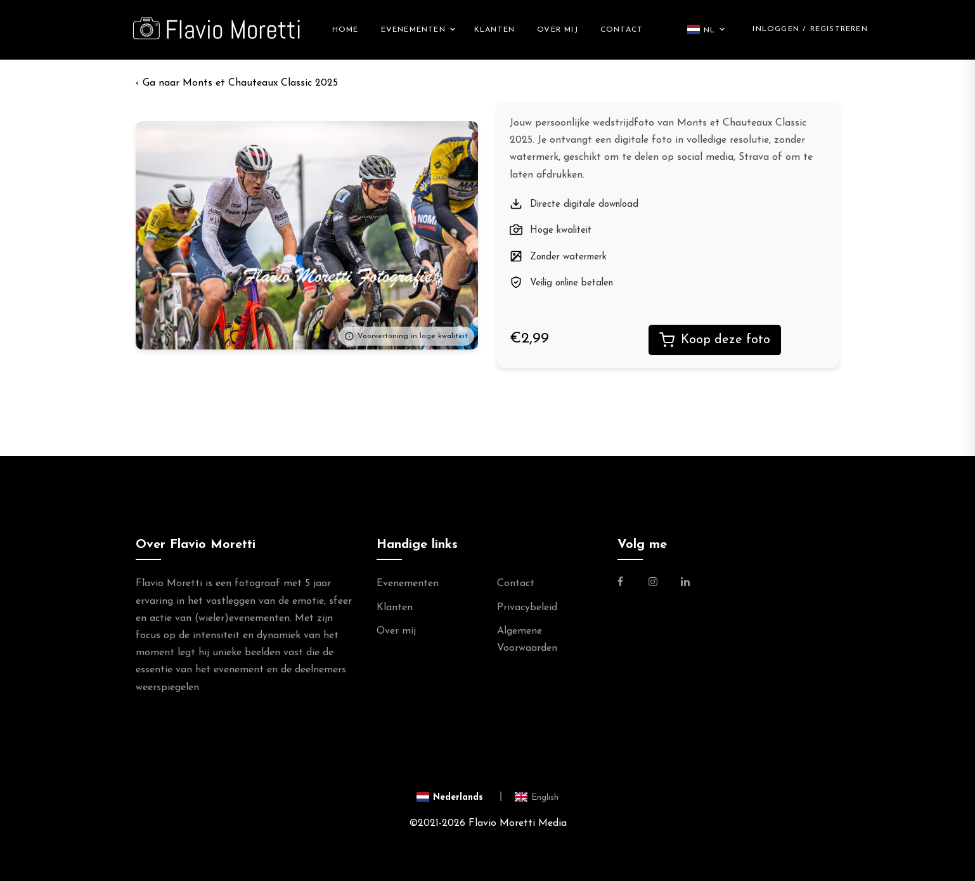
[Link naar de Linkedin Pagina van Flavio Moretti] (685, 583)
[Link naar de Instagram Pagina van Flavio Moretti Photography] (653, 583)
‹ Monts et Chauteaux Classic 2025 (237, 83)
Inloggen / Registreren (809, 29)
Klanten (494, 30)
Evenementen (413, 30)
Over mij (557, 30)
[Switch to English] (537, 797)
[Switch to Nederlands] (459, 797)
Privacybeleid (527, 608)
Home (345, 30)
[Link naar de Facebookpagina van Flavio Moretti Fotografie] (627, 583)
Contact (621, 30)
